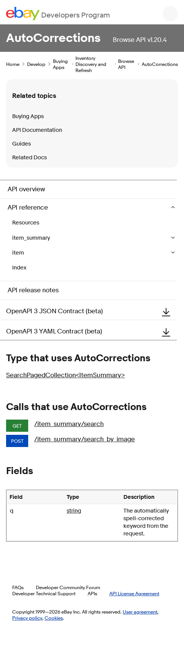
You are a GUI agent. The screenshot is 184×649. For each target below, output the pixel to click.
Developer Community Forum (68, 587)
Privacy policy (27, 618)
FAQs (18, 587)
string (74, 510)
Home (12, 64)
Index (19, 267)
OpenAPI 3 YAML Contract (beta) (91, 331)
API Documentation (37, 130)
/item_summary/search (69, 424)
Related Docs (29, 157)
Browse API (126, 64)
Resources (25, 222)
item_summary (31, 238)
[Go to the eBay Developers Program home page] (58, 13)
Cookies (54, 618)
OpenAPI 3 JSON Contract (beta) (91, 311)
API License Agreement (134, 593)
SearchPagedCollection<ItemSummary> (65, 375)
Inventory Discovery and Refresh (90, 64)
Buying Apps (60, 64)
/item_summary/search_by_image (84, 439)
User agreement (140, 612)
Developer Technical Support (43, 593)
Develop (36, 64)
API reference (29, 208)
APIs (92, 593)
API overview (26, 189)
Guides (21, 143)
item (18, 252)
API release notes (33, 290)
